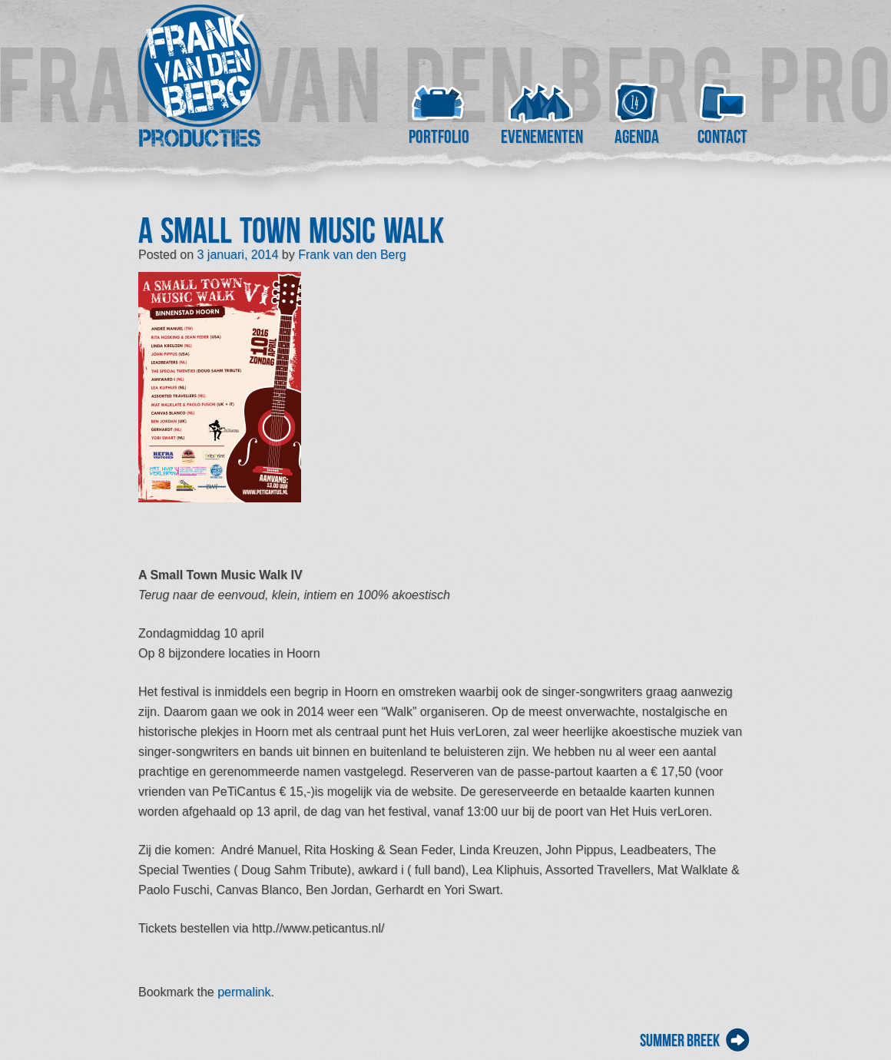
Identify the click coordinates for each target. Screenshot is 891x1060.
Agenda (636, 137)
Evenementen (541, 137)
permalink (243, 992)
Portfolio (439, 137)
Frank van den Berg (352, 254)
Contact (722, 137)
